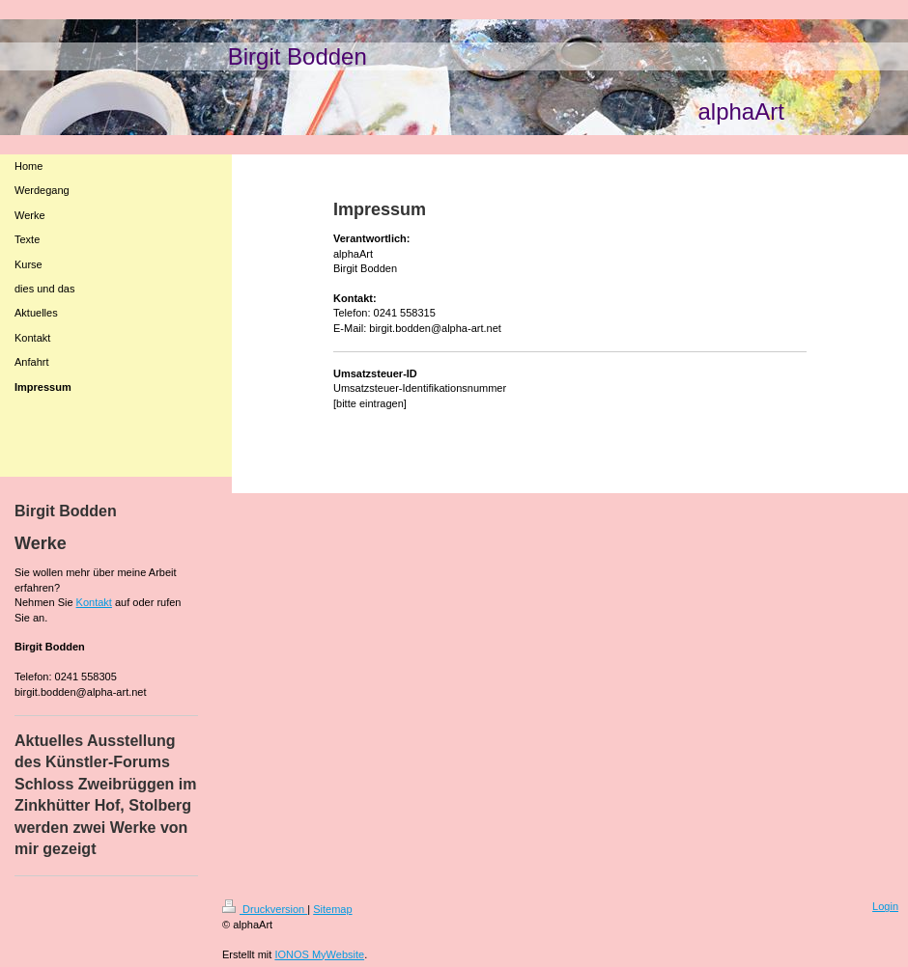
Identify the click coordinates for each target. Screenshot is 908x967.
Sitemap (332, 909)
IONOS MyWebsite (319, 954)
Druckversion (264, 909)
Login (885, 906)
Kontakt (94, 602)
